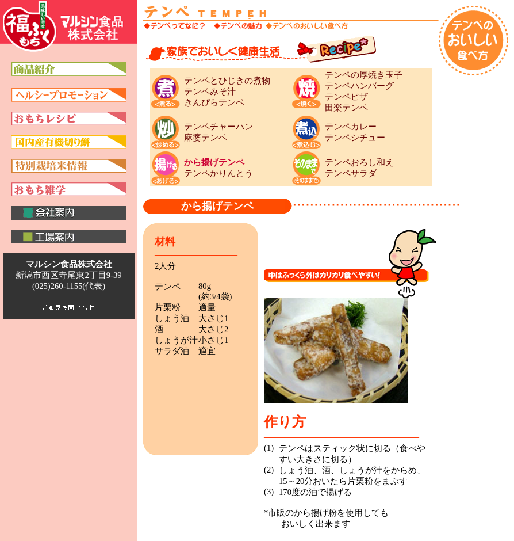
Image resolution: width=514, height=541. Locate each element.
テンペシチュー (355, 137)
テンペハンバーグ (359, 85)
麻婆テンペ (205, 137)
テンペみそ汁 (210, 91)
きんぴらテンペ (214, 102)
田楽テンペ (346, 107)
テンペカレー (351, 126)
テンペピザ (346, 96)
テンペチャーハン (218, 126)
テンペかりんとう (218, 173)
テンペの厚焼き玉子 (363, 74)
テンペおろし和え (359, 162)
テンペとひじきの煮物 (227, 80)
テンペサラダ (351, 173)
